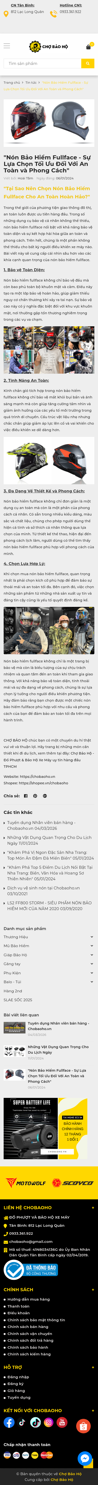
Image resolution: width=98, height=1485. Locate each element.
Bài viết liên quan (21, 1015)
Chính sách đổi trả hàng (31, 1340)
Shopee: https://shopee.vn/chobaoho (36, 783)
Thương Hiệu (16, 937)
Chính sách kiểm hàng (29, 1354)
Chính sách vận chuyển (30, 1333)
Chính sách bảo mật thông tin (36, 1320)
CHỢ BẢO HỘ (16, 740)
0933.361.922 (70, 12)
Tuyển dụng (19, 1397)
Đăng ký (16, 1383)
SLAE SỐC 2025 (18, 1000)
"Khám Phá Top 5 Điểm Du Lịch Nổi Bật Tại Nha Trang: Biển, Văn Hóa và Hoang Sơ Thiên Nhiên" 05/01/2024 (50, 873)
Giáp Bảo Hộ (15, 955)
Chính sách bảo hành (28, 1347)
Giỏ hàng (16, 1390)
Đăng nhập (18, 1377)
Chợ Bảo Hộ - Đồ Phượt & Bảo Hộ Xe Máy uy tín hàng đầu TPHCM (49, 759)
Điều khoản (19, 1313)
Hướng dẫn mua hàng (29, 1299)
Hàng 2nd (13, 991)
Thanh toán (19, 1306)
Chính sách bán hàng (28, 1326)
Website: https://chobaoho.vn (29, 776)
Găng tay (12, 964)
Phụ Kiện (12, 973)
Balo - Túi (12, 982)
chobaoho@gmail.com (31, 1241)
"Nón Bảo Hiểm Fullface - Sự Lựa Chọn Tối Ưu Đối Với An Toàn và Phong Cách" (47, 164)
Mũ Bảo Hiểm (16, 946)
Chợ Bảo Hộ (62, 1479)
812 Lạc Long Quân (27, 12)
